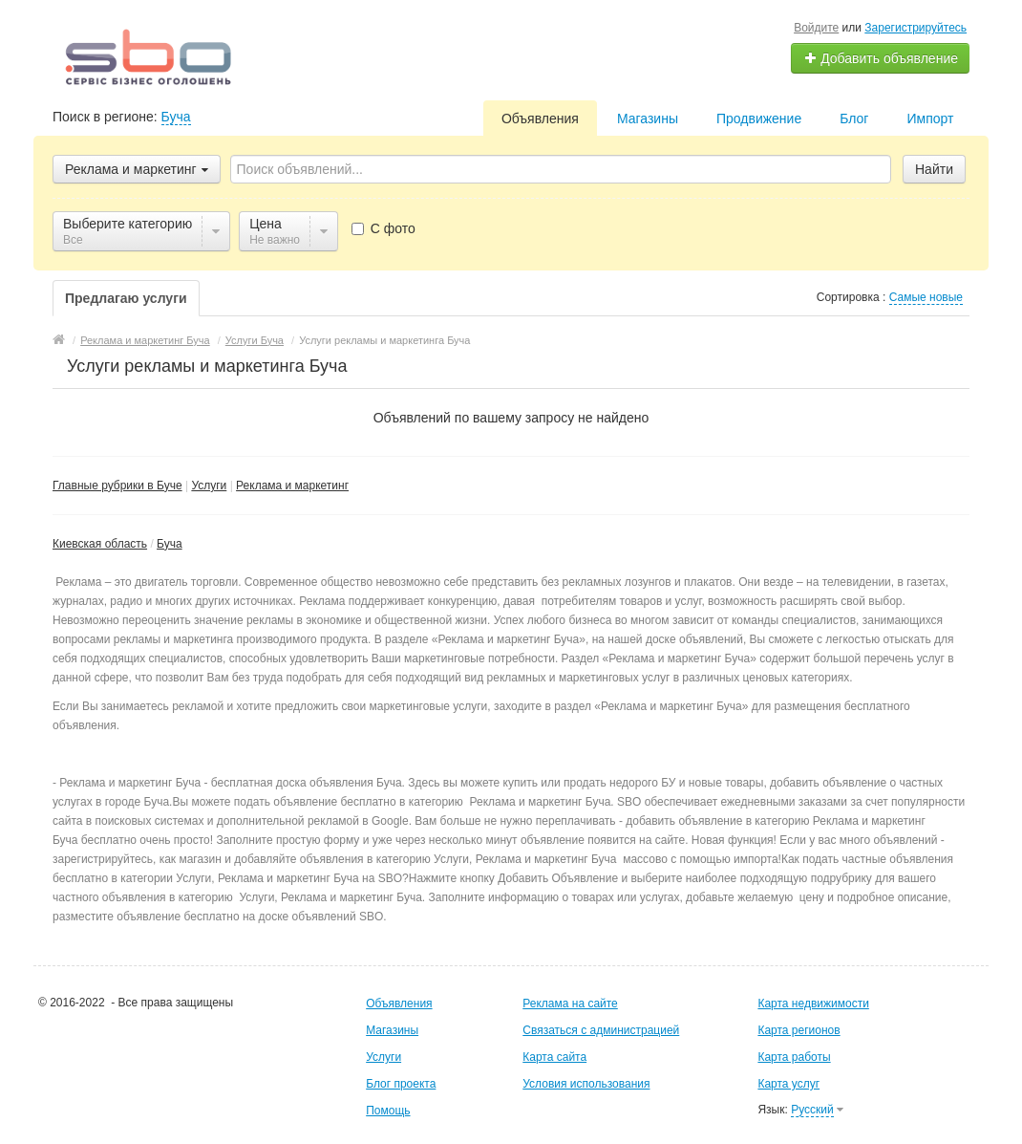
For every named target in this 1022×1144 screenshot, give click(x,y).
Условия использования (585, 1083)
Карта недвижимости (812, 1003)
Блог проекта (401, 1083)
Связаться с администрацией (600, 1030)
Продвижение (758, 118)
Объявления (540, 118)
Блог (854, 118)
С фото (383, 228)
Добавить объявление (880, 58)
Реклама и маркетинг (292, 485)
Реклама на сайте (570, 1003)
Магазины (647, 118)
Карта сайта (554, 1057)
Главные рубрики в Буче (117, 485)
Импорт (929, 118)
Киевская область (100, 543)
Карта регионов (798, 1030)
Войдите (816, 27)
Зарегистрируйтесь (915, 27)
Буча (176, 116)
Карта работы (793, 1057)
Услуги (208, 485)
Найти (934, 169)
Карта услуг (788, 1083)
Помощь (388, 1110)
